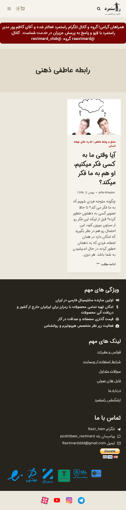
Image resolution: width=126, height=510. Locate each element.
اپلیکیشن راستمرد (108, 400)
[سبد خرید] (20, 8)
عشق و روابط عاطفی (105, 142)
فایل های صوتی (109, 381)
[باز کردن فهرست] (9, 8)
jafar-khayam (107, 192)
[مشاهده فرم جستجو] (98, 8)
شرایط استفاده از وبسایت (102, 362)
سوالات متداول (110, 371)
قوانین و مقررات (109, 352)
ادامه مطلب (106, 264)
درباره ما (114, 390)
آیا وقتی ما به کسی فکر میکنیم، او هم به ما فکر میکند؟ (95, 169)
